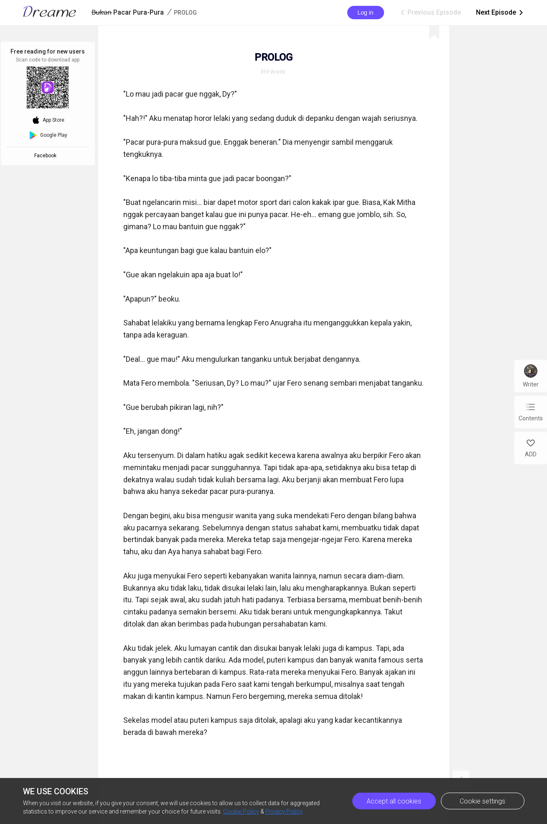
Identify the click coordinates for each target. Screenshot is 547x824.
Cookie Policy (241, 811)
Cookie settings (482, 801)
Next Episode (500, 12)
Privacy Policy (284, 811)
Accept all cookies (393, 801)
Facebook (46, 155)
